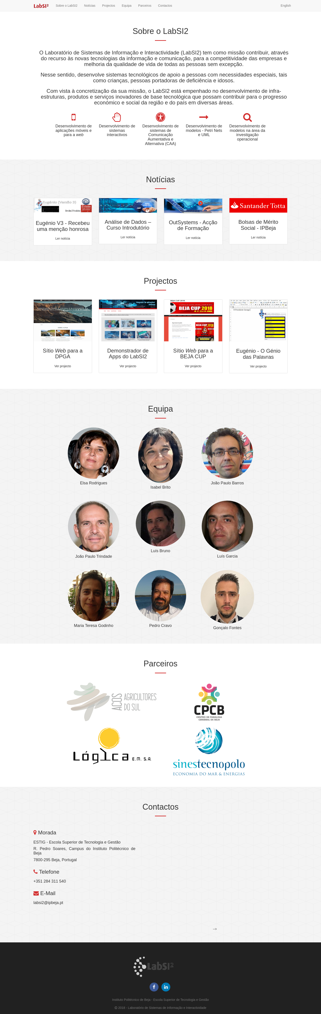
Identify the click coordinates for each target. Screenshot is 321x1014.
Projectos (108, 10)
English (286, 10)
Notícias (89, 10)
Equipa (127, 10)
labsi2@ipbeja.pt (48, 902)
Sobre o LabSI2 (66, 10)
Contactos (165, 10)
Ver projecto (62, 366)
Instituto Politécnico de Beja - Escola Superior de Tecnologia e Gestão (160, 1000)
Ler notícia (63, 238)
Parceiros (144, 10)
